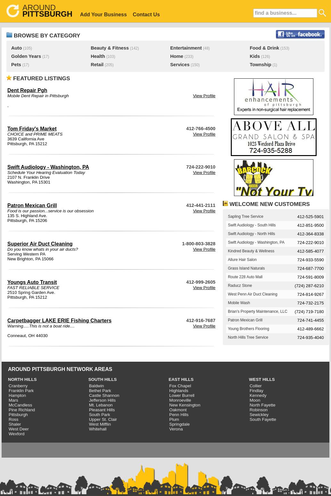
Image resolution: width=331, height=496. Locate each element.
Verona (176, 429)
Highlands (178, 390)
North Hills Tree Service (248, 337)
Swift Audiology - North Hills (251, 234)
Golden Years (26, 56)
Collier (256, 385)
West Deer (19, 429)
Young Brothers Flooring (248, 329)
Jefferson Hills (102, 400)
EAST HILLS (181, 379)
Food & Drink (264, 48)
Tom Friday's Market (32, 128)
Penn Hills (179, 414)
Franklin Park (21, 390)
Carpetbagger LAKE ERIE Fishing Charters (59, 320)
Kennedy (258, 395)
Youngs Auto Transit (32, 282)
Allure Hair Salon (242, 259)
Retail (97, 64)
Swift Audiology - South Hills (252, 225)
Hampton (17, 395)
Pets (16, 64)
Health (98, 56)
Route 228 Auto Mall (245, 277)
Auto (16, 48)
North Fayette (263, 405)
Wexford (16, 433)
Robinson (259, 409)
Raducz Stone (240, 285)
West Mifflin (100, 424)
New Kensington (184, 405)
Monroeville (180, 400)
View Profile (204, 95)
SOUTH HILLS (102, 379)
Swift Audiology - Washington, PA (48, 167)
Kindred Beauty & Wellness (251, 251)
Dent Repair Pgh (27, 90)
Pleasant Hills (102, 409)
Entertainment (186, 48)
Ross (13, 419)
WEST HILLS (262, 379)
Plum (174, 419)
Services (180, 64)
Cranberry (18, 385)
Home (176, 56)
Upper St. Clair (103, 419)
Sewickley (259, 414)
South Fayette (263, 419)
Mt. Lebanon (101, 405)
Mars (13, 400)
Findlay (256, 390)
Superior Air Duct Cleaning (40, 244)
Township (260, 64)
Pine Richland (22, 409)
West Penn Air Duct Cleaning (253, 294)
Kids (255, 56)
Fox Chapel (180, 385)
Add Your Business (103, 14)
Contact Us (146, 14)
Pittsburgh (18, 414)
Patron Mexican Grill (32, 205)
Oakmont (178, 409)
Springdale (179, 424)
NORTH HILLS (22, 379)
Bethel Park (100, 390)
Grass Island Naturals (246, 268)
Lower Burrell (182, 395)
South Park (99, 414)
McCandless (20, 405)
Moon (255, 400)
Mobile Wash (239, 303)
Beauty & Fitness (110, 48)
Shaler (15, 424)
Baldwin (96, 385)
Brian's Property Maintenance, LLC (257, 311)
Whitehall (98, 429)
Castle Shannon (104, 395)
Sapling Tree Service (245, 216)
